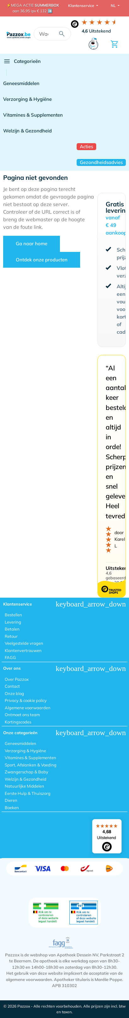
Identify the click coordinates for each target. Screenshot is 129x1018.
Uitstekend (96, 31)
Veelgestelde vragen (24, 643)
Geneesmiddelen (21, 83)
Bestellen (13, 614)
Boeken (12, 807)
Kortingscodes (18, 721)
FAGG (10, 657)
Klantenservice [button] (81, 5)
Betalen (12, 628)
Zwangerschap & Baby (26, 771)
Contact (12, 686)
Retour (11, 636)
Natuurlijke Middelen (24, 786)
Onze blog (14, 693)
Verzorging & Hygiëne (27, 99)
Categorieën (22, 61)
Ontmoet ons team (22, 714)
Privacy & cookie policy (26, 700)
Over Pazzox (17, 679)
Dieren (11, 800)
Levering (13, 622)
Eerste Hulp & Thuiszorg (27, 793)
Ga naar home (31, 244)
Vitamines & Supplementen (33, 115)
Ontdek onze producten (41, 260)
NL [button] (114, 5)
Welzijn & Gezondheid (27, 131)
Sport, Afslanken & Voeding (30, 764)
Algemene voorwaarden (27, 707)
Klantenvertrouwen (23, 650)
